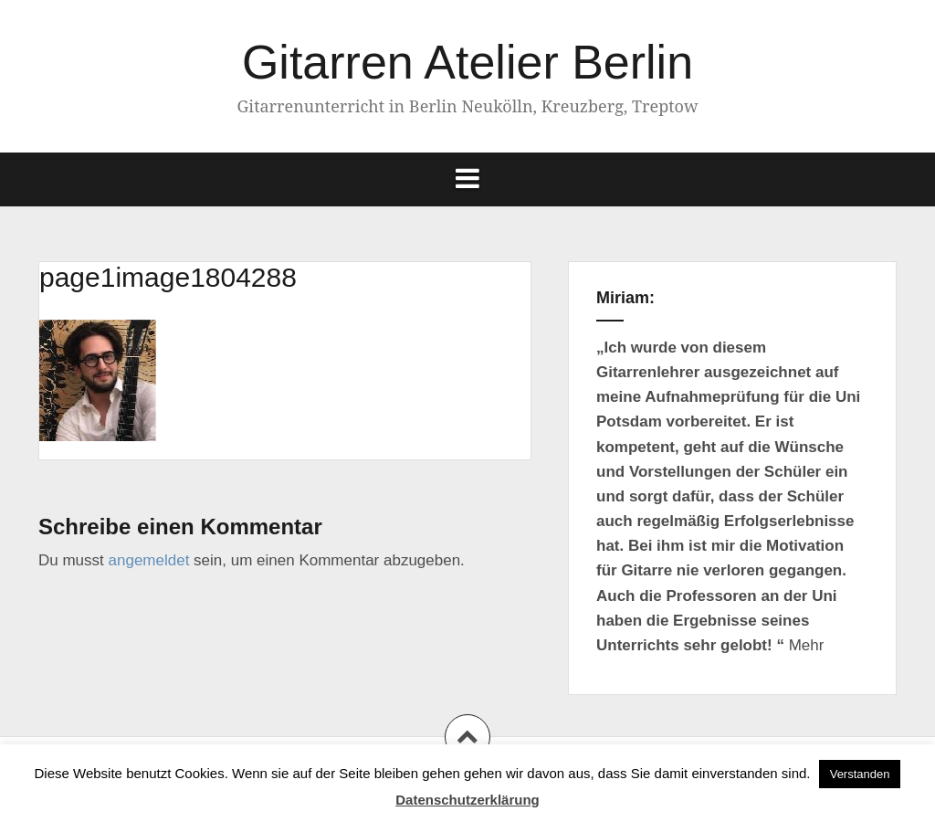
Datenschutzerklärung (467, 799)
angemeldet (149, 560)
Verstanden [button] (860, 774)
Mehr (807, 645)
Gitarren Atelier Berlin (467, 62)
